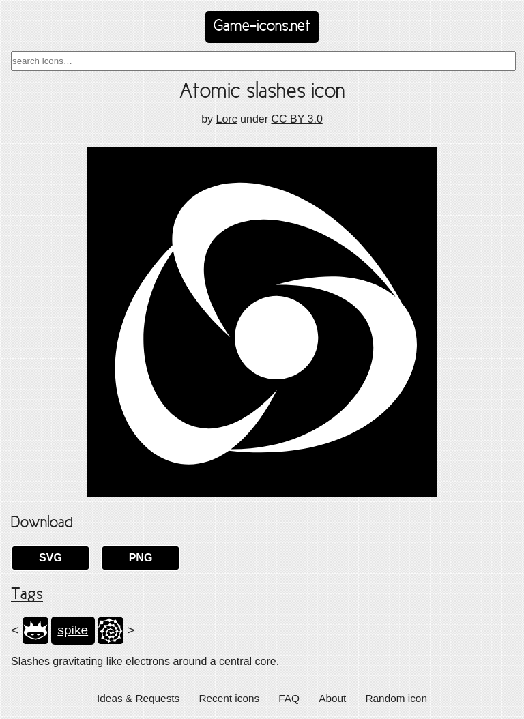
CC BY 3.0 (296, 119)
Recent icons (229, 698)
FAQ (289, 698)
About (332, 698)
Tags (27, 594)
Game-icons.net (262, 26)
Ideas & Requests (138, 698)
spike (72, 630)
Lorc (226, 119)
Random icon (396, 698)
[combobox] (263, 61)
